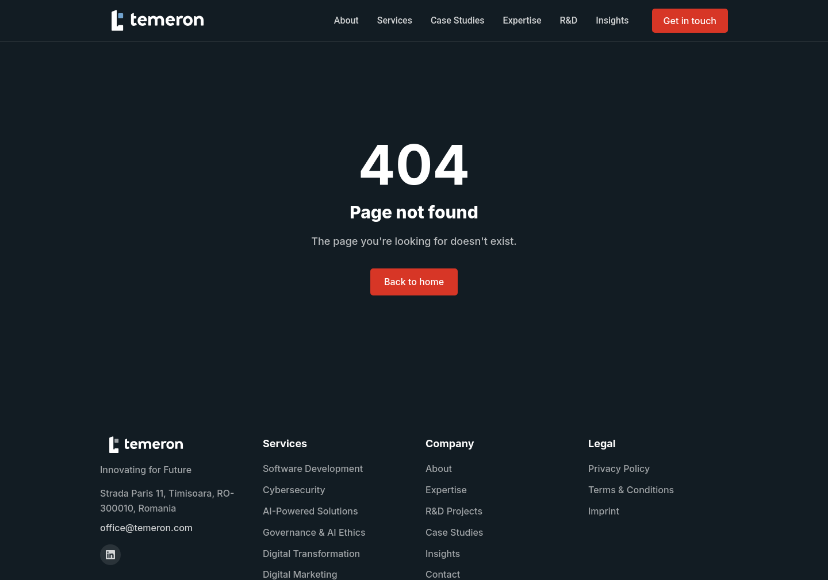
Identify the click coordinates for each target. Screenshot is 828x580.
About (346, 20)
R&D (569, 20)
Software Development (313, 468)
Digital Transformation (311, 553)
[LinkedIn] (110, 554)
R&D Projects (453, 511)
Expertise (522, 20)
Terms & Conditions (631, 490)
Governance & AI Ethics (314, 532)
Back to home (414, 281)
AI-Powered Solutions (310, 511)
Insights (612, 20)
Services (394, 20)
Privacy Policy (619, 468)
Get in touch (690, 20)
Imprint (603, 511)
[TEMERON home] (157, 20)
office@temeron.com (146, 527)
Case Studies (458, 20)
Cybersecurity (294, 490)
